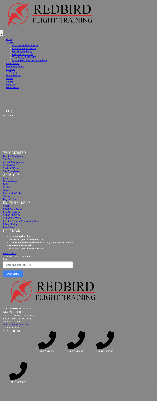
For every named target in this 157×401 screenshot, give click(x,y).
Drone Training (13, 75)
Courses (10, 42)
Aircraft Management (13, 162)
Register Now (10, 199)
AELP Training (13, 63)
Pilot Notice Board (12, 212)
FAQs (5, 184)
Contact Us (8, 187)
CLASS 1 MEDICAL (12, 215)
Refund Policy (10, 253)
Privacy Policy (10, 224)
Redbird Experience (13, 156)
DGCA (6, 206)
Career (9, 81)
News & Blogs (10, 181)
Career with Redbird (13, 193)
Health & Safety (11, 165)
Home (9, 39)
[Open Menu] (1, 33)
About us (7, 178)
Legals (6, 190)
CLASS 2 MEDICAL (12, 218)
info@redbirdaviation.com (16, 324)
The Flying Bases (11, 171)
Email (6, 259)
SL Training (11, 72)
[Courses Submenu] (16, 43)
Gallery (9, 78)
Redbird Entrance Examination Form (21, 221)
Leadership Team (15, 66)
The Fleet (8, 159)
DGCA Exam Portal (12, 209)
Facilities (10, 69)
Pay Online (8, 227)
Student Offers (10, 168)
